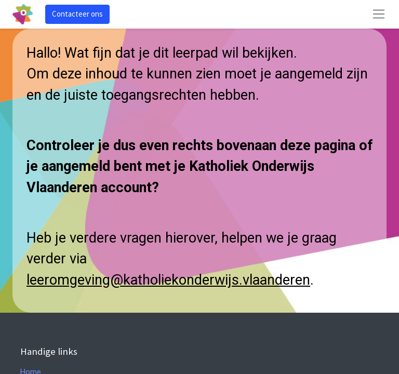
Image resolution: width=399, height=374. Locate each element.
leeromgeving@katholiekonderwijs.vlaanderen (168, 280)
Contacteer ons (77, 14)
